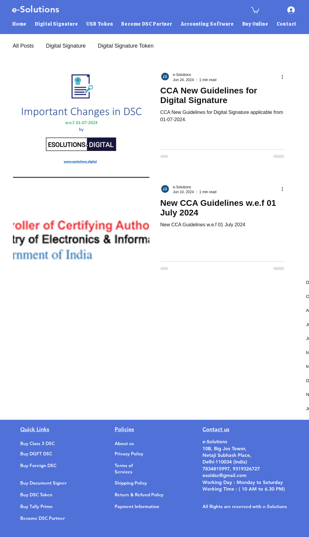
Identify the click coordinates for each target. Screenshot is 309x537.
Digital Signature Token (126, 46)
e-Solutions (35, 9)
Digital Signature (66, 46)
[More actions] (284, 76)
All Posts (23, 46)
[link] (255, 9)
